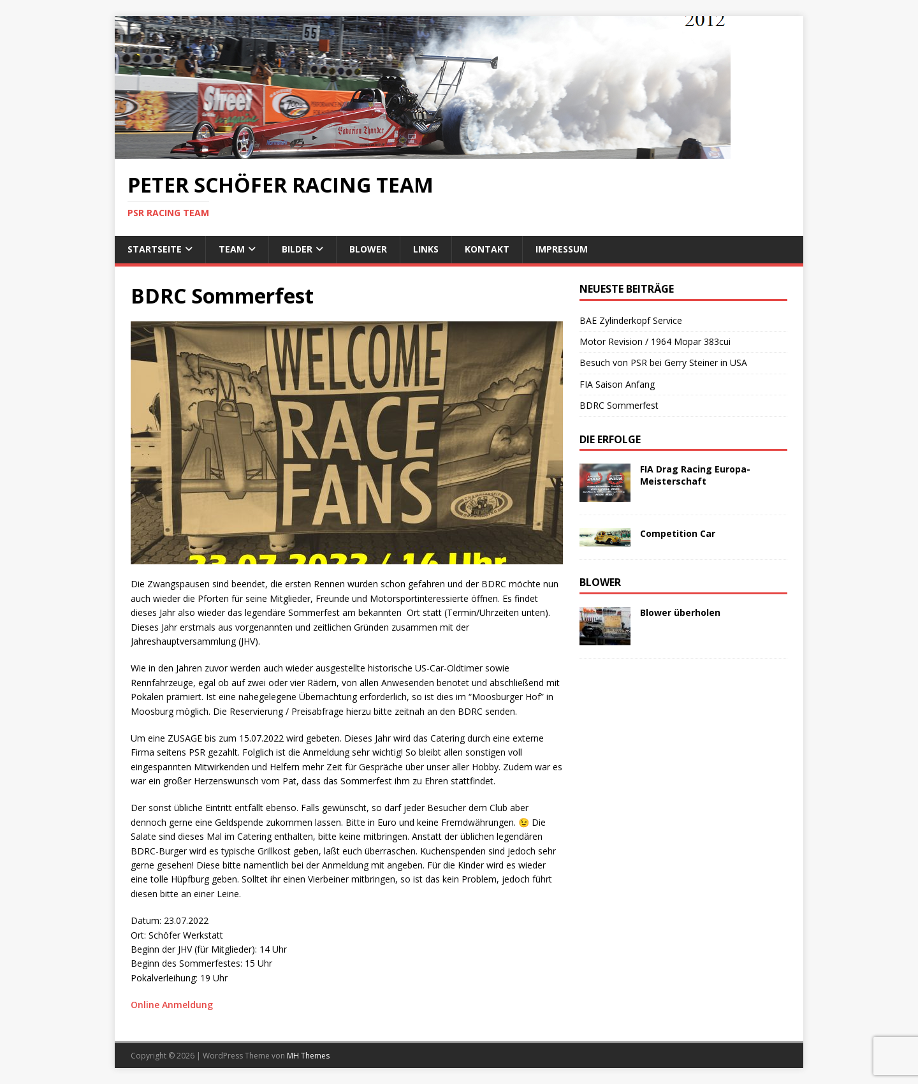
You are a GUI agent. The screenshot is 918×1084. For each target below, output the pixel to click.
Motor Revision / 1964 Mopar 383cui (655, 341)
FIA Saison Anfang (617, 384)
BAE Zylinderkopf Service (630, 320)
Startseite (154, 249)
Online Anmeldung (172, 1005)
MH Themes (308, 1055)
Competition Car (677, 533)
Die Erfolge (610, 439)
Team (232, 249)
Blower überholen (680, 612)
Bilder (297, 249)
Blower (368, 249)
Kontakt (487, 249)
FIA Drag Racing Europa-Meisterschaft (695, 475)
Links (426, 249)
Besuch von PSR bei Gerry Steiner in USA (664, 362)
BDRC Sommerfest (619, 405)
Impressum (562, 249)
